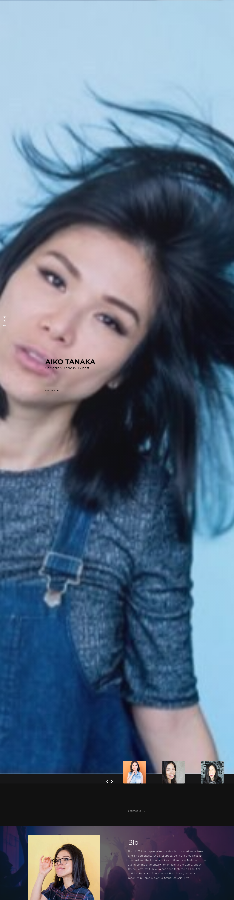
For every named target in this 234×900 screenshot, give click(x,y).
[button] (107, 781)
